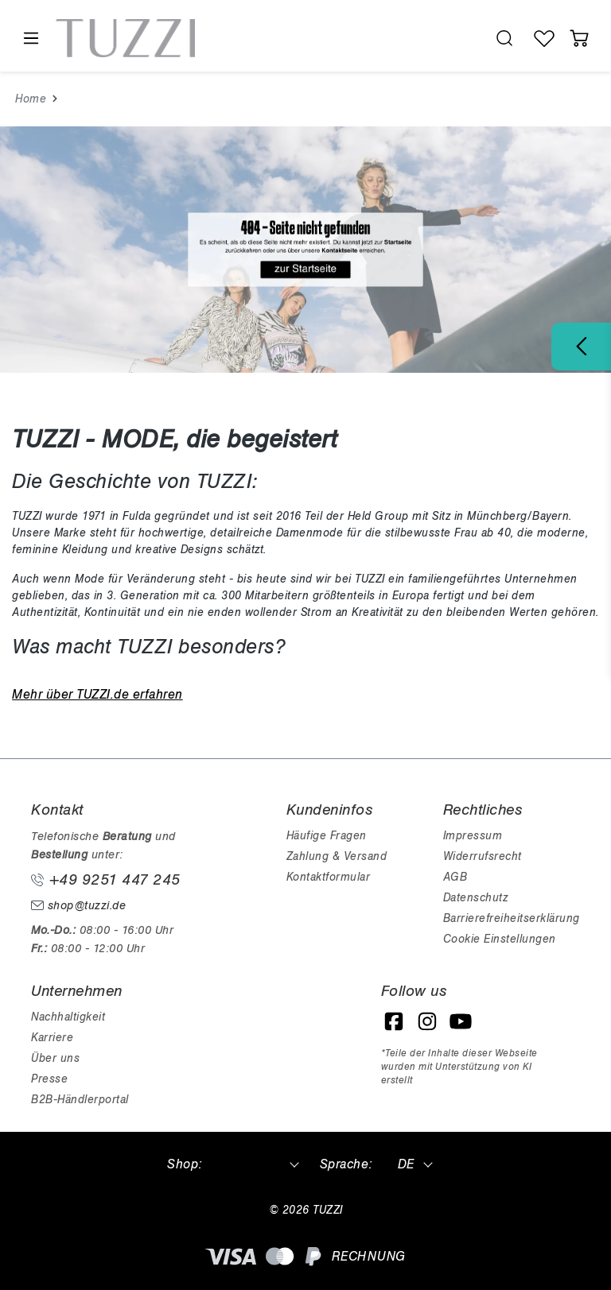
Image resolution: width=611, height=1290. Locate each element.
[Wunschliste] (544, 38)
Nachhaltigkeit (68, 1017)
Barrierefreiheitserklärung (511, 918)
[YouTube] (460, 1021)
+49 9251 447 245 (106, 880)
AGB (455, 877)
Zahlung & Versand (336, 856)
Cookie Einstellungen (499, 939)
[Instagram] (427, 1021)
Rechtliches (483, 810)
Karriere (52, 1037)
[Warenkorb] (579, 38)
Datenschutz (475, 898)
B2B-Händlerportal (80, 1099)
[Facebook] (394, 1021)
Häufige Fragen (326, 836)
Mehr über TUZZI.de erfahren (97, 695)
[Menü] (30, 38)
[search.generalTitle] (504, 38)
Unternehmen (77, 991)
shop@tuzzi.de (78, 905)
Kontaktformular (328, 877)
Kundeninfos (329, 810)
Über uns (55, 1058)
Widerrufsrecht (482, 856)
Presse (49, 1079)
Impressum (473, 836)
